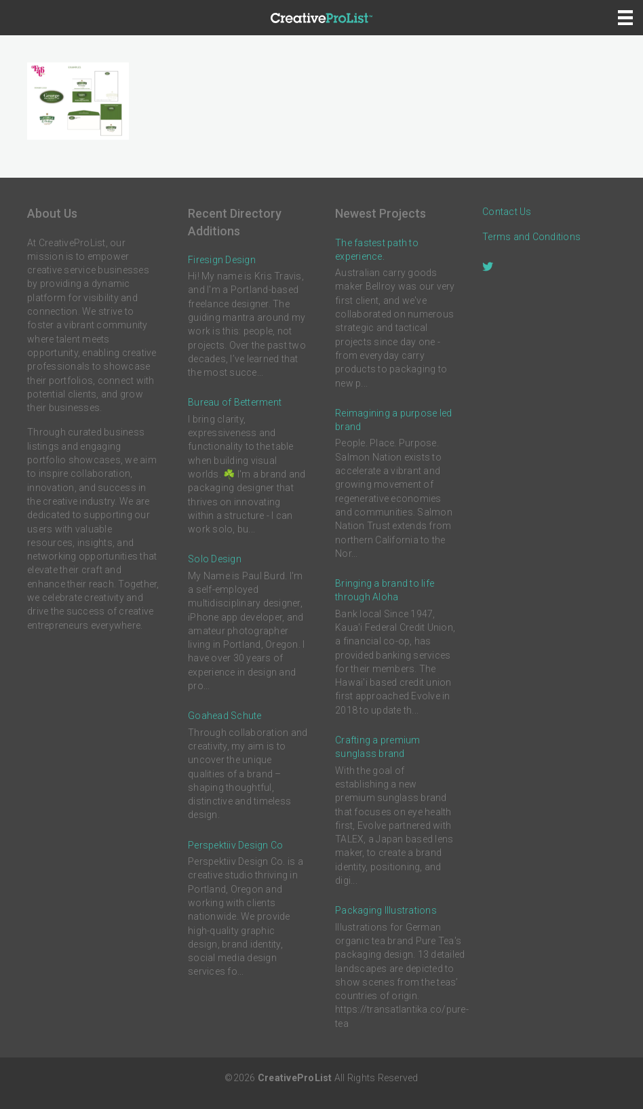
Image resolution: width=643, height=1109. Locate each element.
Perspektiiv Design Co (235, 845)
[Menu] (625, 17)
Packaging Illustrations (386, 910)
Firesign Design (222, 259)
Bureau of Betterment (234, 402)
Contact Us (507, 211)
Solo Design (214, 558)
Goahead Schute (225, 715)
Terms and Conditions (531, 236)
